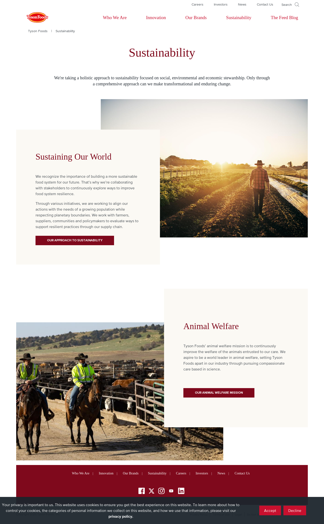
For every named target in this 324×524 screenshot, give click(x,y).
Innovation (156, 17)
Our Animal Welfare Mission (219, 392)
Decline (294, 510)
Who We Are (115, 17)
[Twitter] (151, 490)
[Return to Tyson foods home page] (33, 17)
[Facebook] (141, 491)
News (242, 4)
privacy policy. (120, 516)
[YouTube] (171, 491)
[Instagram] (161, 491)
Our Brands (196, 17)
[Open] (290, 4)
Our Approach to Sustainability (74, 240)
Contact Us (265, 4)
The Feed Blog (284, 17)
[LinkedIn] (181, 491)
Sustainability (239, 17)
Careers (197, 4)
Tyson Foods (38, 31)
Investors (221, 4)
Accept (270, 510)
